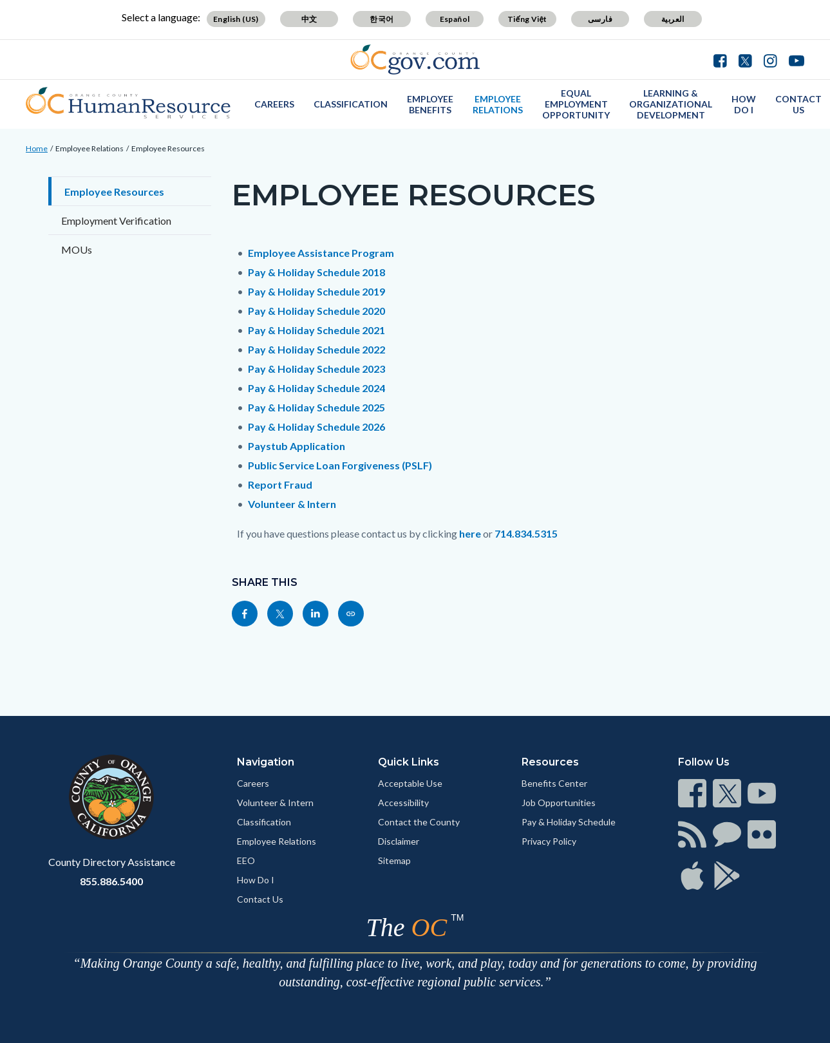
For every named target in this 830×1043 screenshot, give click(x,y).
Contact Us (798, 104)
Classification (351, 104)
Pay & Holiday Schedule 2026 (316, 426)
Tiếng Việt (527, 19)
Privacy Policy (549, 841)
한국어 (381, 19)
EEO (246, 860)
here (470, 533)
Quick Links (408, 762)
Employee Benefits (430, 104)
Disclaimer (398, 841)
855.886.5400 (111, 881)
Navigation (265, 762)
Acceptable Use (410, 783)
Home (37, 148)
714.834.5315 (526, 533)
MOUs (76, 249)
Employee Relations (498, 104)
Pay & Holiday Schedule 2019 (316, 291)
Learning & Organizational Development (670, 104)
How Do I (743, 104)
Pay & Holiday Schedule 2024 (316, 388)
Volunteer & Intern (292, 504)
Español (455, 19)
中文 (309, 19)
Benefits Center (554, 783)
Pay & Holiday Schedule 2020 (316, 311)
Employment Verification (116, 220)
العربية (672, 19)
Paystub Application (296, 446)
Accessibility (403, 802)
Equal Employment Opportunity (576, 104)
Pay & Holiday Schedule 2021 (316, 330)
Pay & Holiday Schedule (569, 821)
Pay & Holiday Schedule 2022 (316, 349)
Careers (274, 104)
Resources (550, 762)
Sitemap (394, 860)
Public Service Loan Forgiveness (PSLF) (340, 465)
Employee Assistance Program (321, 253)
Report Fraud (280, 484)
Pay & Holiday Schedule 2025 (316, 407)
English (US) (236, 19)
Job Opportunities (559, 802)
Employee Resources (168, 148)
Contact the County (419, 821)
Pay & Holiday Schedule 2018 (316, 272)
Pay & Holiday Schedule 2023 (316, 368)
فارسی (600, 19)
